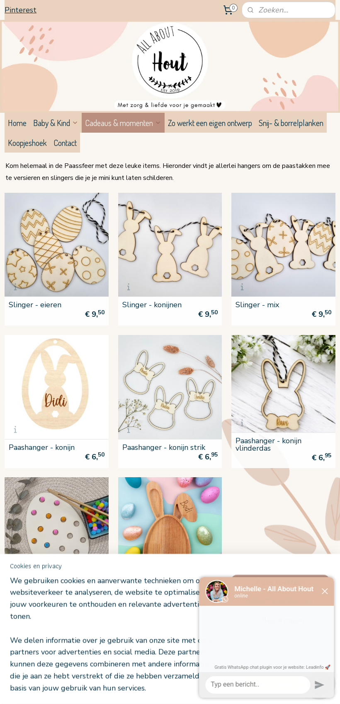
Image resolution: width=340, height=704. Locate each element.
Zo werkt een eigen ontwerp (210, 122)
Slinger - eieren (35, 304)
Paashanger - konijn (42, 447)
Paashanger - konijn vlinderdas (268, 444)
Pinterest (20, 10)
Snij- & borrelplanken (291, 122)
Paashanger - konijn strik (163, 447)
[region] (115, 639)
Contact (65, 142)
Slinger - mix (257, 304)
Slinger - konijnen (152, 304)
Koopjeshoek (27, 142)
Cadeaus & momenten (123, 122)
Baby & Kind (55, 122)
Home (17, 122)
